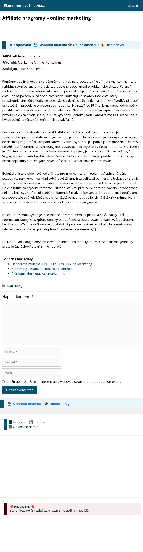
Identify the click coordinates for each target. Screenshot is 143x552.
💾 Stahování (38, 422)
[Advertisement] (70, 31)
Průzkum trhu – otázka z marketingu (38, 273)
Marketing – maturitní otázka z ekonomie (42, 268)
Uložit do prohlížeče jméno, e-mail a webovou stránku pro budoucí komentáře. (64, 381)
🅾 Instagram (18, 422)
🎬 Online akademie (23, 427)
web (40, 69)
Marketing (15, 285)
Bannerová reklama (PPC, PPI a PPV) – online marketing (52, 264)
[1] (94, 229)
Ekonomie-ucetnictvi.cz (24, 5)
